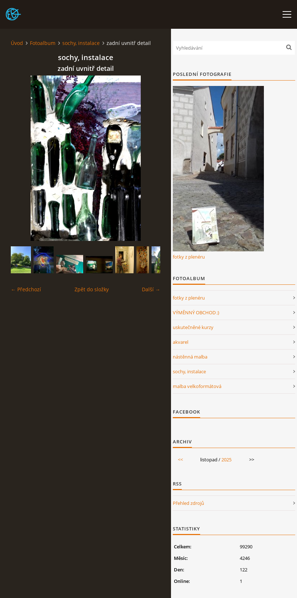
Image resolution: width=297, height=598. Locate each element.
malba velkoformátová (197, 386)
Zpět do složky (92, 289)
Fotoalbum (42, 43)
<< (180, 459)
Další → (151, 289)
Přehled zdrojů (188, 503)
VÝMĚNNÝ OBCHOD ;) (196, 312)
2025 (226, 459)
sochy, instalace (81, 43)
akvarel (180, 342)
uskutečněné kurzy (193, 327)
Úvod (17, 43)
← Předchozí (26, 289)
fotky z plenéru (189, 257)
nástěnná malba (190, 356)
